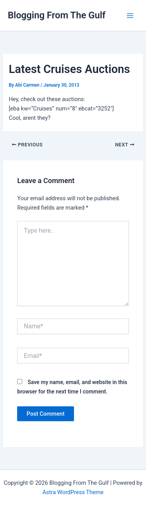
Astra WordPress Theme (73, 492)
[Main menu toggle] (130, 15)
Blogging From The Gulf (57, 15)
